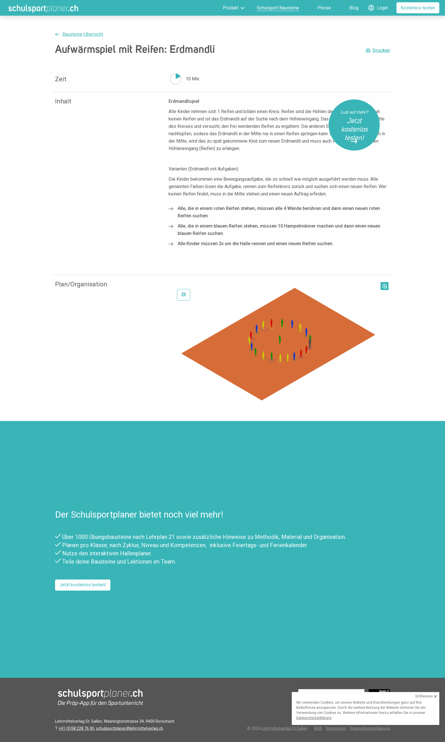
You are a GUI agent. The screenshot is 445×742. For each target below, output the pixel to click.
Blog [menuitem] (353, 8)
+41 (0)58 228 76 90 (76, 728)
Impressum (336, 728)
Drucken (381, 50)
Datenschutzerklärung (370, 728)
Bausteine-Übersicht (82, 34)
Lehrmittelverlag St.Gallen (284, 728)
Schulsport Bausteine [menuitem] (278, 8)
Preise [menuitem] (324, 8)
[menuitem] (226, 8)
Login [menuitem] (382, 8)
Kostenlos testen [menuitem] (418, 8)
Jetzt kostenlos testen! (82, 584)
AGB (318, 728)
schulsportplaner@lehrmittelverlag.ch (129, 728)
